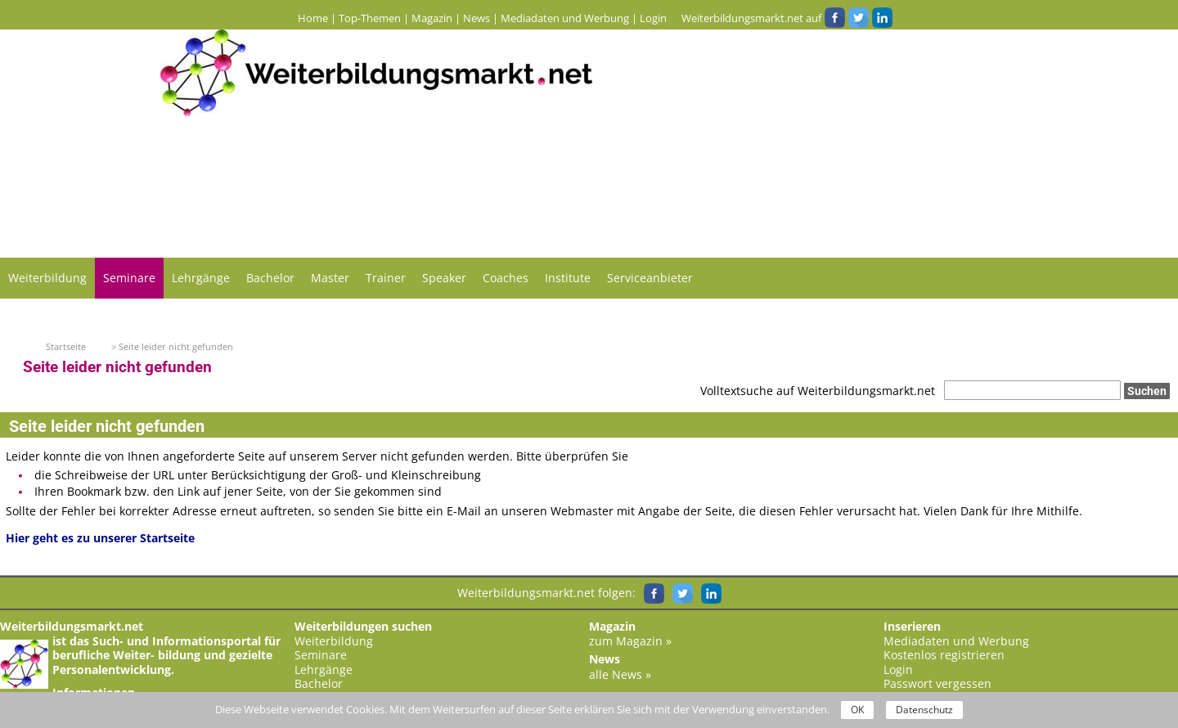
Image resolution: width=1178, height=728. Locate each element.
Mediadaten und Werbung (565, 18)
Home (313, 18)
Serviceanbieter (650, 277)
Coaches (505, 277)
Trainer (386, 277)
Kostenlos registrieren (944, 655)
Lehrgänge (201, 277)
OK (857, 710)
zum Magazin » (630, 641)
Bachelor (270, 277)
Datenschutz (924, 710)
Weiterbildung (47, 277)
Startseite (66, 346)
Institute (568, 277)
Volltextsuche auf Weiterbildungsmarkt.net (817, 390)
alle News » (620, 674)
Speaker (444, 277)
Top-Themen (370, 18)
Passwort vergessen (937, 683)
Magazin (431, 18)
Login (653, 18)
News (476, 18)
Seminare (129, 277)
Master (330, 277)
